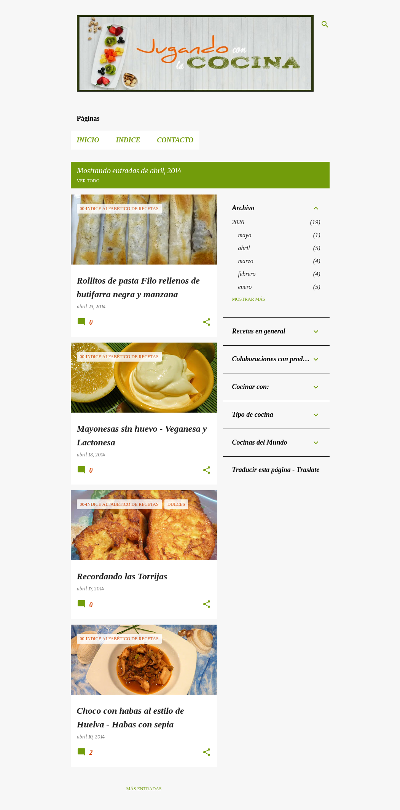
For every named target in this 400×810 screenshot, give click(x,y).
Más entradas (143, 788)
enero (245, 287)
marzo (245, 261)
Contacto (175, 140)
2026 (238, 222)
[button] (206, 322)
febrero (247, 274)
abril (244, 248)
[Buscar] (325, 24)
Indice (128, 140)
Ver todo (88, 180)
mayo (245, 235)
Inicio (88, 140)
